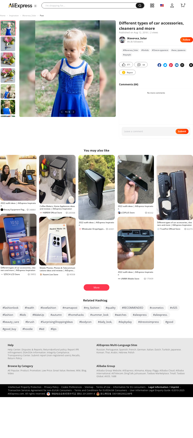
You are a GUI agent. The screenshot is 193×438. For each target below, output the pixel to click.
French (132, 349)
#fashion (8, 315)
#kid (41, 329)
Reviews (70, 370)
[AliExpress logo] (20, 5)
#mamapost (70, 307)
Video (11, 373)
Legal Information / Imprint (163, 387)
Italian (150, 349)
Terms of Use (103, 387)
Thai (107, 352)
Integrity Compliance (58, 352)
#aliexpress (140, 315)
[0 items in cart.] (182, 5)
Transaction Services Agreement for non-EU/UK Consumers (40, 390)
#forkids (145, 50)
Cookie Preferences (71, 387)
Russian (100, 349)
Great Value (59, 370)
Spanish (123, 349)
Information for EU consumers (129, 387)
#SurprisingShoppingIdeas (57, 322)
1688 (113, 376)
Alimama (139, 370)
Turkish (166, 349)
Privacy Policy (51, 387)
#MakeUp (38, 315)
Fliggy (155, 370)
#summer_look (99, 315)
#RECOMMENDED (132, 307)
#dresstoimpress (148, 322)
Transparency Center (19, 355)
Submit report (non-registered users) (51, 355)
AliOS (107, 376)
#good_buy (9, 329)
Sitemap (89, 387)
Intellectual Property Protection (24, 387)
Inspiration (14, 15)
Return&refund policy (55, 349)
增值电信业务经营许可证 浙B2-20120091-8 (73, 393)
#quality (110, 307)
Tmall (173, 373)
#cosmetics (157, 307)
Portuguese (112, 349)
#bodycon (85, 322)
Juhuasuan (140, 373)
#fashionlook (10, 307)
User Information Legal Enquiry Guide (150, 390)
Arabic (114, 352)
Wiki (78, 370)
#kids (23, 315)
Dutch (158, 349)
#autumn (56, 315)
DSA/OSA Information (34, 352)
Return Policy (15, 358)
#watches (120, 315)
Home (2, 15)
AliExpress (127, 370)
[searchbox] (90, 5)
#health (29, 307)
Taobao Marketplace (158, 373)
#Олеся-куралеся (160, 50)
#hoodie (28, 329)
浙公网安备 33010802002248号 (114, 393)
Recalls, (76, 355)
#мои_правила (178, 50)
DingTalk (128, 373)
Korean (100, 352)
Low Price (47, 370)
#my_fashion (91, 307)
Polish (131, 352)
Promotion (35, 370)
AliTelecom (117, 373)
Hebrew (123, 352)
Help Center (14, 349)
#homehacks (76, 315)
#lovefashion (48, 307)
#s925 (173, 307)
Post (42, 15)
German (141, 349)
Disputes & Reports (32, 349)
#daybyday (125, 322)
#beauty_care (11, 322)
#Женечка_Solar (130, 50)
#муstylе (127, 54)
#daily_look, (105, 322)
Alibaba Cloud (167, 370)
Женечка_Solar (29, 15)
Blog (84, 370)
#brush (29, 322)
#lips (53, 329)
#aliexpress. (160, 315)
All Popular (13, 370)
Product (24, 370)
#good (169, 322)
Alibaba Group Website (108, 370)
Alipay (148, 370)
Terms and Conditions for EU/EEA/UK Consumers (100, 390)
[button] (35, 6)
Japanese (176, 349)
